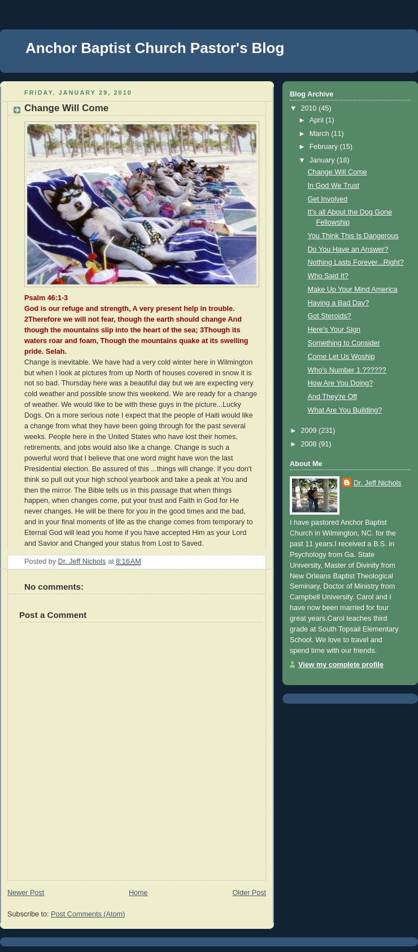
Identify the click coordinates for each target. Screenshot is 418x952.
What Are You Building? (345, 410)
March (321, 134)
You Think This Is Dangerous (353, 236)
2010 (310, 108)
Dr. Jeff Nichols (378, 483)
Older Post (249, 893)
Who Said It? (328, 276)
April (318, 120)
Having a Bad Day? (338, 303)
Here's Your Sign (334, 330)
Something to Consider (344, 343)
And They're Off (332, 397)
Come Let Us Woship (341, 357)
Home (138, 893)
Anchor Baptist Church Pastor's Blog (154, 48)
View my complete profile (341, 665)
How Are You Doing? (340, 383)
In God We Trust (334, 186)
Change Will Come (337, 172)
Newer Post (25, 893)
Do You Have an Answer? (348, 249)
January (323, 160)
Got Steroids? (329, 316)
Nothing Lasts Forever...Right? (356, 262)
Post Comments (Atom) (88, 914)
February (325, 147)
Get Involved (328, 199)
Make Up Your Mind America (353, 289)
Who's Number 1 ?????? (347, 370)
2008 (310, 444)
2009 (310, 431)
